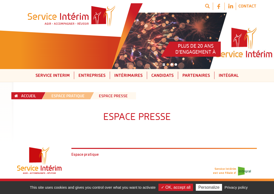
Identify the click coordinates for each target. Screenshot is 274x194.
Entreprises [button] (91, 75)
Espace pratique (85, 154)
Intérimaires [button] (128, 75)
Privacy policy (236, 187)
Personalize (209, 187)
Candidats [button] (162, 75)
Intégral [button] (229, 75)
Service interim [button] (53, 75)
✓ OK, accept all (175, 187)
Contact (247, 6)
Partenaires (196, 75)
